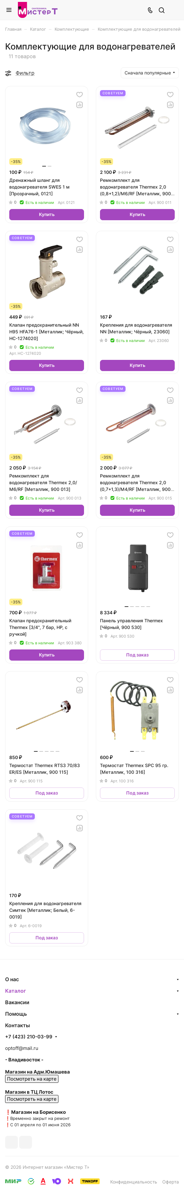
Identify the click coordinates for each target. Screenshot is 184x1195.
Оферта (170, 1181)
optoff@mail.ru (21, 1048)
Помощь (16, 1014)
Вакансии (17, 1002)
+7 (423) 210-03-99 (28, 1037)
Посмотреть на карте (32, 1079)
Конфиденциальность (133, 1181)
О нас (12, 979)
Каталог (15, 991)
